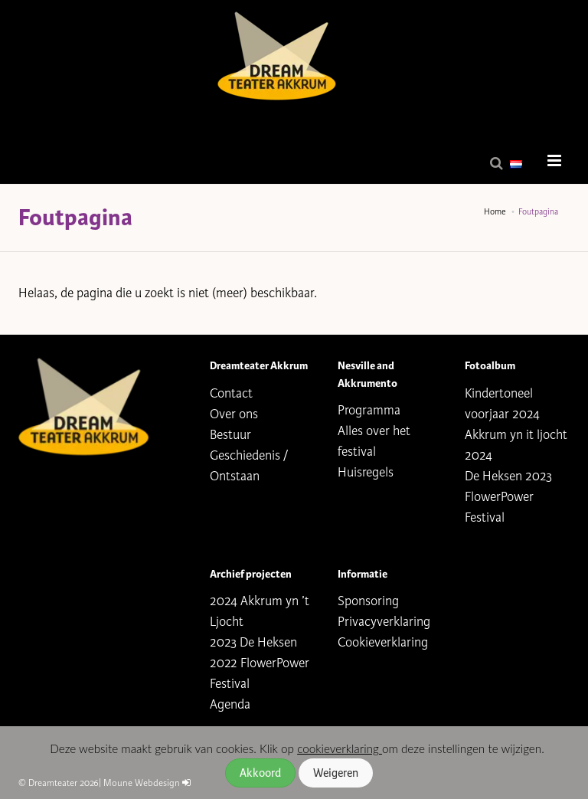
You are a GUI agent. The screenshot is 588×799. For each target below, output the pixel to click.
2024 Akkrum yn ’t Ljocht (259, 611)
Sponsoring (368, 601)
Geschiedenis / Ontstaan (249, 465)
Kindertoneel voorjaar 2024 (502, 403)
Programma (369, 410)
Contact (231, 393)
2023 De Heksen (253, 642)
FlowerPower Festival (499, 507)
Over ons (234, 414)
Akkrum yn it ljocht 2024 (516, 445)
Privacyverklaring (384, 622)
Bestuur (230, 435)
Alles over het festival (374, 441)
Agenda (230, 704)
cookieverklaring (339, 748)
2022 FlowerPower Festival (259, 673)
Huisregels (366, 472)
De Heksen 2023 (508, 476)
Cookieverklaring (383, 642)
